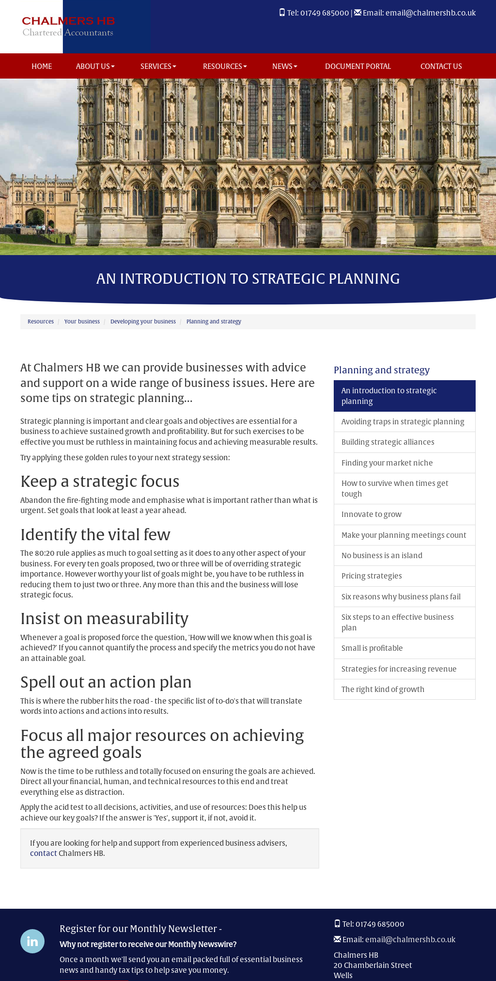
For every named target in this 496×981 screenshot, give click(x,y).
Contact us (441, 66)
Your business (82, 321)
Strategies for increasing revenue (399, 669)
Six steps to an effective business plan (397, 622)
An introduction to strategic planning (389, 396)
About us (95, 66)
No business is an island (381, 555)
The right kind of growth (383, 689)
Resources (225, 66)
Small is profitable (372, 648)
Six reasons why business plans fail (401, 597)
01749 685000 (324, 13)
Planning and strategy (213, 321)
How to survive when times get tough (395, 488)
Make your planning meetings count (403, 535)
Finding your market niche (387, 463)
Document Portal (358, 66)
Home (41, 66)
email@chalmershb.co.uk (431, 13)
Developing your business (143, 321)
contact (43, 853)
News (284, 66)
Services (158, 66)
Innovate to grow (371, 514)
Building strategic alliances (387, 442)
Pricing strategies (371, 576)
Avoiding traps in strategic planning (403, 422)
